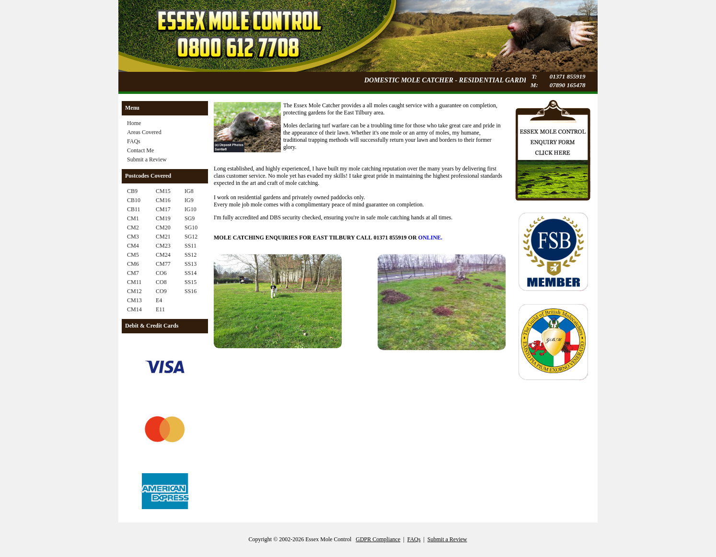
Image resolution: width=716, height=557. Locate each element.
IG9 (189, 200)
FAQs (133, 141)
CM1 (133, 218)
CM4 (133, 245)
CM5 (133, 254)
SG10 (191, 227)
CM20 (163, 227)
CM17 (163, 209)
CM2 (133, 227)
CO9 (161, 291)
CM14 (134, 309)
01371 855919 (568, 76)
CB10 (133, 200)
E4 (159, 300)
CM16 (163, 200)
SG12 (191, 236)
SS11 (190, 245)
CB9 (132, 191)
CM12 (134, 291)
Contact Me (140, 150)
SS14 (190, 273)
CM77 (163, 264)
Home (134, 123)
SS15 (190, 282)
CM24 (163, 254)
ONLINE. (430, 237)
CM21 (163, 236)
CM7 (133, 273)
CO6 (161, 273)
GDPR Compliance (378, 539)
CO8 (161, 282)
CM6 (133, 264)
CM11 (134, 282)
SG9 (190, 218)
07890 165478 (568, 85)
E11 (160, 309)
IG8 (189, 191)
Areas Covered (144, 132)
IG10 (190, 209)
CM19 (163, 218)
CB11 (133, 209)
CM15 (163, 191)
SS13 (190, 264)
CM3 (133, 236)
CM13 (134, 300)
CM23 (163, 245)
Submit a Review (147, 159)
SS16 (190, 291)
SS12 (190, 254)
